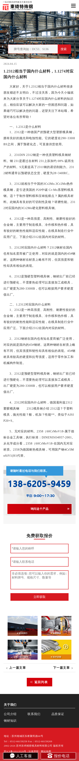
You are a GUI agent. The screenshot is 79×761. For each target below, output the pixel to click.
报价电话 (58, 755)
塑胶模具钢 (11, 408)
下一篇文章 (61, 667)
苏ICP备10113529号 (15, 751)
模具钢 (67, 132)
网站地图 (46, 751)
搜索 (64, 49)
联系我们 (34, 714)
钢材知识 (10, 720)
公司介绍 (10, 714)
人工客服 (20, 755)
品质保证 (57, 714)
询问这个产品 (40, 508)
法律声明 (33, 751)
